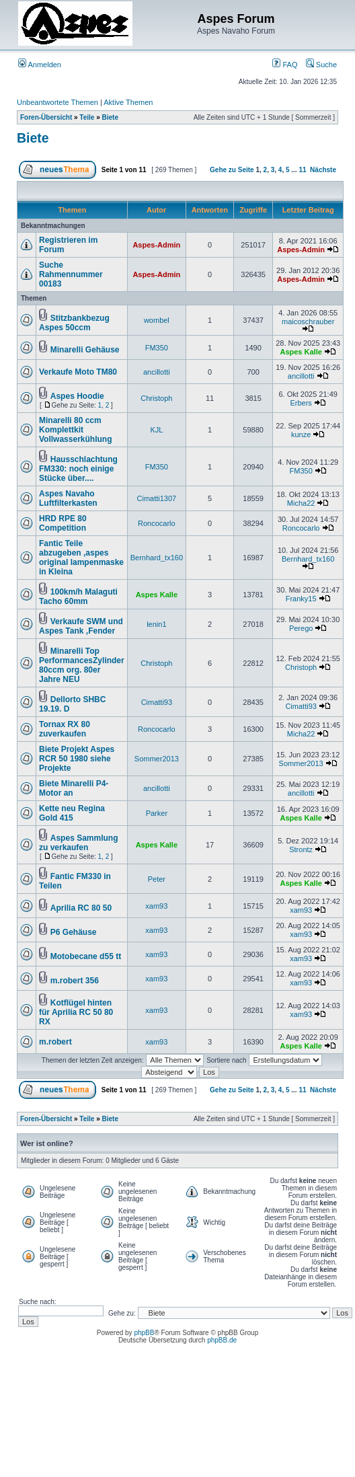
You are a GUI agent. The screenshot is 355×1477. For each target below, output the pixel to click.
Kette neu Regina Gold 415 (72, 813)
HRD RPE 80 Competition (63, 523)
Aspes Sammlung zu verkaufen (78, 842)
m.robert (55, 1042)
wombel (156, 320)
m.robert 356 (74, 980)
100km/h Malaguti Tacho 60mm (78, 596)
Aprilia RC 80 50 (81, 908)
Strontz (301, 849)
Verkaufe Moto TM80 (78, 372)
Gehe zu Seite (232, 170)
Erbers (300, 403)
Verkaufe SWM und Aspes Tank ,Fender (81, 626)
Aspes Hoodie (77, 396)
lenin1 (156, 624)
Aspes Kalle (300, 352)
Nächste (323, 170)
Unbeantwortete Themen (57, 102)
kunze (301, 434)
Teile (86, 117)
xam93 (156, 906)
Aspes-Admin (156, 245)
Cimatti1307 (157, 498)
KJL (156, 430)
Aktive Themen (128, 102)
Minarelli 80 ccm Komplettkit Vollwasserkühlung (75, 430)
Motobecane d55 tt (85, 956)
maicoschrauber (308, 321)
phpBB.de (222, 1340)
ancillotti (156, 372)
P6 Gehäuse (73, 932)
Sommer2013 (156, 759)
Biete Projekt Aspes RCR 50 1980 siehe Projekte (76, 759)
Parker (156, 813)
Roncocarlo (156, 523)
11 (302, 170)
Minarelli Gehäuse (85, 349)
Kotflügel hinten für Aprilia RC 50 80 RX (76, 1012)
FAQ (284, 65)
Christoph (156, 398)
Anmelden (39, 65)
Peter (156, 879)
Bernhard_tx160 (156, 558)
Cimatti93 (156, 702)
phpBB (144, 1332)
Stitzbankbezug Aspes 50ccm (74, 322)
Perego (301, 628)
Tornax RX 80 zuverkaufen (64, 729)
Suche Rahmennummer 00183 (71, 274)
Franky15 (301, 599)
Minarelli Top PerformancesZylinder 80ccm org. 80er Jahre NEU (81, 665)
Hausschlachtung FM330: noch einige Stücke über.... (78, 469)
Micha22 (301, 503)
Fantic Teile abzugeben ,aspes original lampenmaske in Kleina (81, 557)
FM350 (156, 348)
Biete (110, 117)
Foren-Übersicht (46, 117)
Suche (321, 65)
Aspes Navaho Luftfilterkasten (68, 498)
